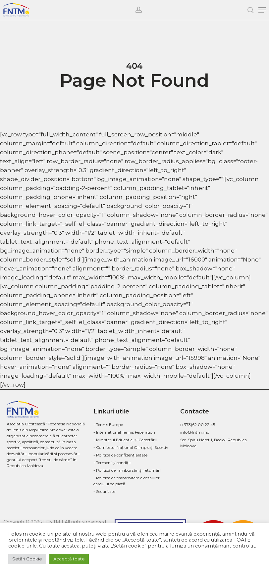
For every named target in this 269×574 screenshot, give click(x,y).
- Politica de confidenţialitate (120, 455)
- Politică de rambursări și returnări (127, 470)
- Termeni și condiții (112, 462)
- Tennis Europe (108, 424)
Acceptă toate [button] (69, 558)
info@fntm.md (194, 432)
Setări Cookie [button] (27, 558)
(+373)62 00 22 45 (197, 424)
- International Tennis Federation (124, 432)
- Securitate (104, 491)
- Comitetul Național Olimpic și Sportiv (130, 447)
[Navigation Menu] (262, 10)
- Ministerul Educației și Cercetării (125, 439)
